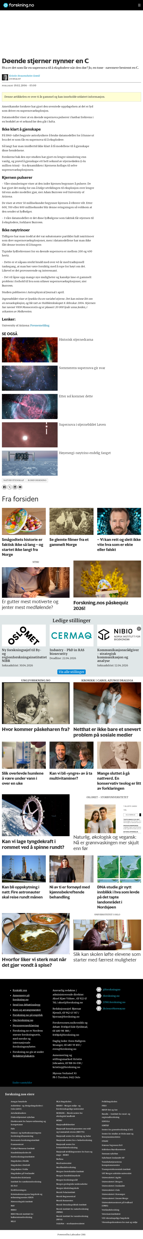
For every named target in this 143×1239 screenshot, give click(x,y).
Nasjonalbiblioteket (65, 1124)
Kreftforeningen (18, 1190)
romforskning (37, 480)
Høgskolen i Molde (20, 1161)
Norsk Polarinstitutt (65, 1192)
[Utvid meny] (139, 5)
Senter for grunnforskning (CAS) (117, 1129)
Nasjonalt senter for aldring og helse (73, 1136)
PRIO (104, 1105)
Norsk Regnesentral (65, 1196)
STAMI (105, 1141)
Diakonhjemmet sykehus (23, 1117)
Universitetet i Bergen (112, 1181)
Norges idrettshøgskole (67, 1188)
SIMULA (106, 1121)
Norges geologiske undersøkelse (71, 1184)
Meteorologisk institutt (22, 1201)
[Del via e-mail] (20, 487)
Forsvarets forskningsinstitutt (25, 1140)
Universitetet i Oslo (111, 1190)
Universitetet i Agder (111, 1177)
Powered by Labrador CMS (71, 1234)
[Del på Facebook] (4, 487)
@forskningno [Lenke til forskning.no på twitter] (111, 989)
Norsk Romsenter (64, 1200)
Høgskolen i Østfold (20, 1165)
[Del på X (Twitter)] (9, 487)
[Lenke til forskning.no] (68, 4)
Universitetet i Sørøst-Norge (115, 1198)
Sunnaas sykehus (110, 1153)
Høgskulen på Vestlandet (22, 1173)
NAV (13, 1205)
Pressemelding (39, 325)
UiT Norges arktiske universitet (116, 1173)
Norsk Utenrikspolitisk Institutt (71, 1204)
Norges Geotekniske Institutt (70, 1171)
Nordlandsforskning (66, 1167)
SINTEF (105, 1125)
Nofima (59, 1159)
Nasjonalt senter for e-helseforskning (74, 1140)
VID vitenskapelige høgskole (115, 1218)
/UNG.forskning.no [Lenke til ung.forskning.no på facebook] (114, 1002)
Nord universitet (64, 1163)
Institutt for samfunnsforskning (26, 1181)
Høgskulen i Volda (19, 1169)
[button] (139, 629)
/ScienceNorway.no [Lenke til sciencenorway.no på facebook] (114, 1008)
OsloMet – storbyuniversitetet (70, 1223)
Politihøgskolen (109, 1101)
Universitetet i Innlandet (113, 1186)
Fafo (13, 1128)
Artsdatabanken (18, 1113)
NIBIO (14, 1210)
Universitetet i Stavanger (113, 1194)
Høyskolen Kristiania (21, 1177)
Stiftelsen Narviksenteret (113, 1149)
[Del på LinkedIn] (14, 487)
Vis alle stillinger (71, 672)
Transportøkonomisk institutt (116, 1169)
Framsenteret (17, 1144)
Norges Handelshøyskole (68, 1175)
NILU (13, 1221)
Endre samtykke (22, 1082)
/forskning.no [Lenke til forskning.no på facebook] (111, 995)
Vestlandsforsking (110, 1210)
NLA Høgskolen (63, 1101)
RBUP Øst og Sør (110, 1110)
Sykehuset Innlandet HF (113, 1158)
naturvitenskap (13, 480)
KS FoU (14, 1186)
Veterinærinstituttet (111, 1214)
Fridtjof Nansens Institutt (23, 1148)
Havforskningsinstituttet (23, 1156)
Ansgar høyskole (19, 1101)
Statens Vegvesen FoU (112, 1145)
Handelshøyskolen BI (21, 1152)
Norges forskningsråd (67, 1180)
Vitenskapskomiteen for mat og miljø (119, 1222)
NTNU (59, 1120)
